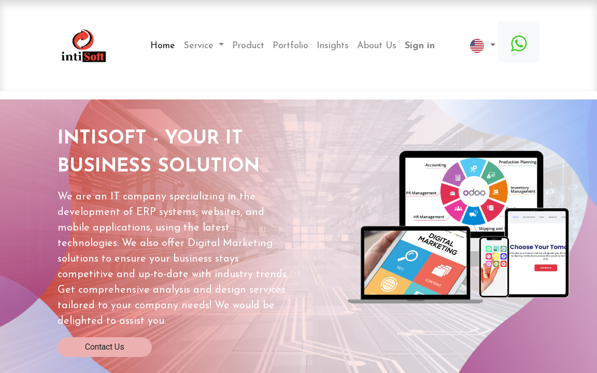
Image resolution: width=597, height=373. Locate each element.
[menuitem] (162, 46)
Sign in (420, 46)
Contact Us (104, 347)
